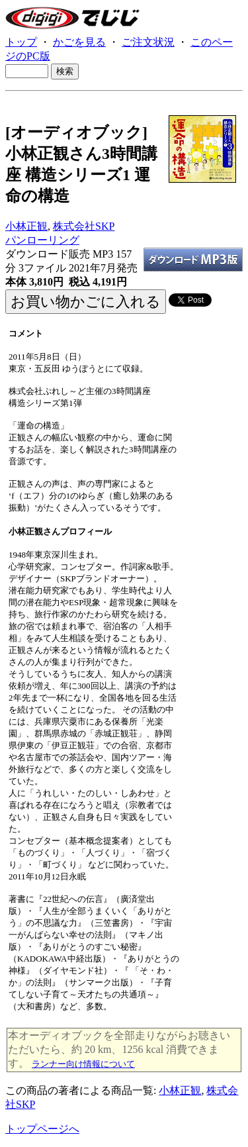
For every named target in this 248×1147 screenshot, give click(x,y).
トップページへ (42, 1128)
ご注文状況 (148, 42)
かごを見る (79, 42)
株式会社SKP (83, 226)
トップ (21, 42)
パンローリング (42, 240)
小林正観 (26, 226)
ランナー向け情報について (83, 1064)
